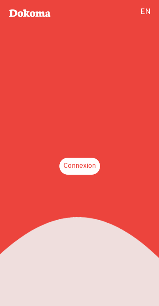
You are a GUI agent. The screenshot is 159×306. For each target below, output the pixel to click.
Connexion (80, 166)
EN (145, 12)
